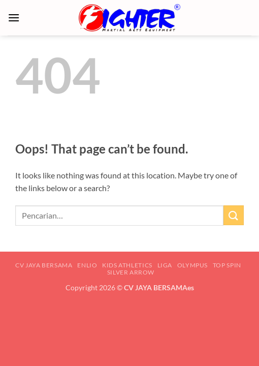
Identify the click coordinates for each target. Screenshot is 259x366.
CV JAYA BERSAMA (43, 265)
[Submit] (233, 215)
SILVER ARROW (130, 272)
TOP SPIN (227, 265)
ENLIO (87, 265)
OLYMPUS (192, 265)
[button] (14, 17)
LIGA (164, 265)
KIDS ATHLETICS (127, 265)
